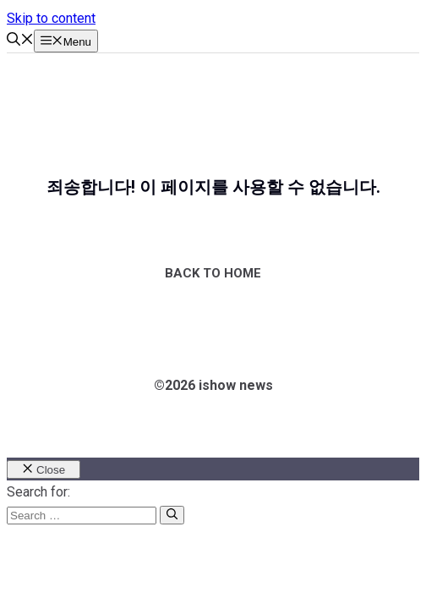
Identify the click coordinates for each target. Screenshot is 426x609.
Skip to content (51, 18)
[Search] (172, 515)
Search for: (38, 492)
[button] (20, 41)
